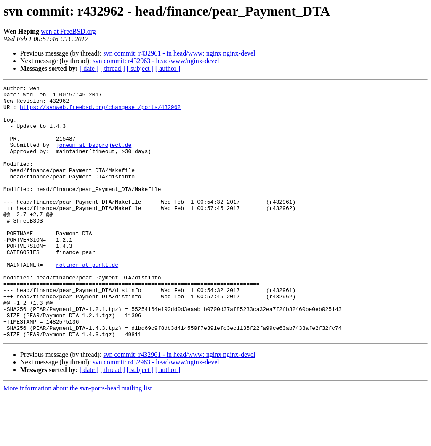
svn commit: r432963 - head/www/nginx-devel (156, 60)
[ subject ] (140, 68)
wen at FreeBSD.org (68, 31)
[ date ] (89, 68)
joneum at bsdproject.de (93, 157)
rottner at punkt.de (87, 301)
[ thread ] (112, 68)
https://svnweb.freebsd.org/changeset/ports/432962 (100, 112)
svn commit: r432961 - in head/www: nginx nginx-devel (179, 53)
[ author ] (168, 68)
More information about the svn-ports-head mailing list (77, 438)
